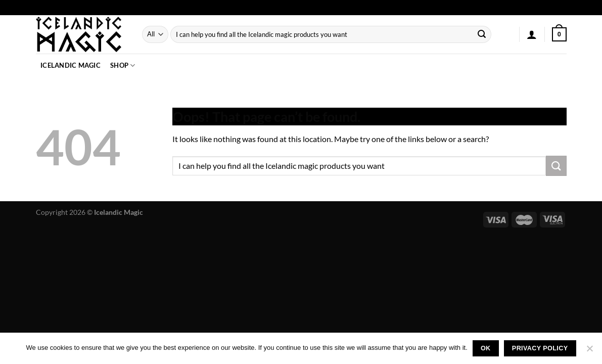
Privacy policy (540, 348)
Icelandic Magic (70, 65)
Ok (486, 348)
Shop (122, 65)
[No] (589, 351)
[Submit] (481, 34)
